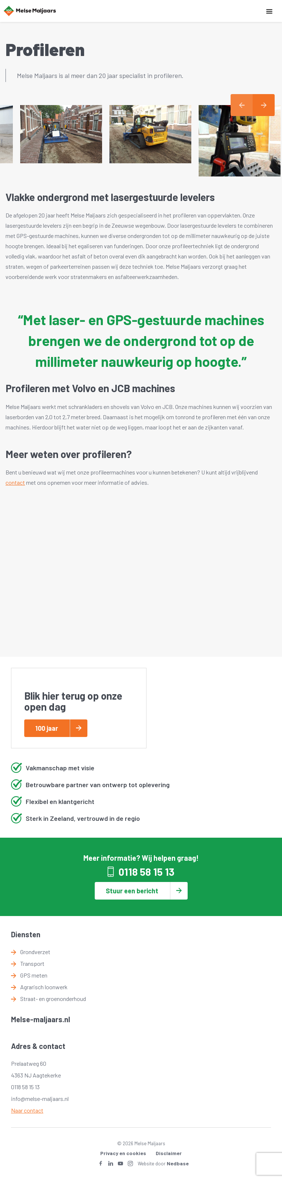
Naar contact (27, 1110)
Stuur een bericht (132, 891)
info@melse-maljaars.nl (40, 1098)
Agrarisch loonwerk (44, 986)
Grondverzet (35, 951)
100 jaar (46, 728)
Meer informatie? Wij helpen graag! (141, 857)
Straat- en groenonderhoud (53, 998)
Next (264, 105)
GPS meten (33, 975)
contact (15, 482)
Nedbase (178, 1163)
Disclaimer (169, 1153)
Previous (242, 105)
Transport (32, 963)
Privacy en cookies (123, 1153)
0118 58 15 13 (146, 872)
